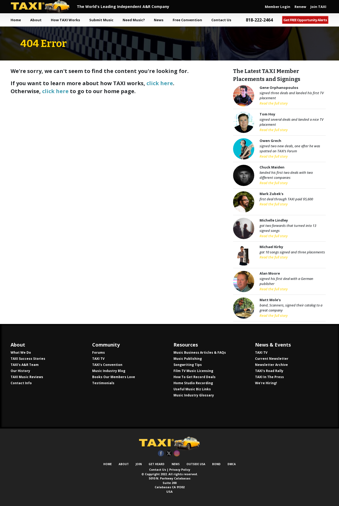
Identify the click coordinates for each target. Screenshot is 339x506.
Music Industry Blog (108, 371)
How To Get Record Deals (194, 377)
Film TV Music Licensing (193, 371)
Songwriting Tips (187, 364)
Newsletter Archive (271, 364)
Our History (20, 371)
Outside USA (195, 464)
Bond (216, 464)
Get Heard (156, 464)
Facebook (161, 453)
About (124, 464)
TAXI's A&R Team (25, 364)
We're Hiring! (266, 383)
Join (139, 464)
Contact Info (21, 383)
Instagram (176, 453)
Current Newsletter (271, 358)
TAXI (44, 6)
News (176, 464)
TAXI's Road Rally (269, 371)
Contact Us (157, 470)
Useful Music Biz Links (192, 389)
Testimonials (103, 383)
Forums (98, 352)
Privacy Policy (179, 470)
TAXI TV (98, 358)
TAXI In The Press (269, 377)
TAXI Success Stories (28, 358)
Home (16, 20)
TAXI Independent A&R (169, 443)
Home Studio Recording (193, 383)
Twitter (169, 453)
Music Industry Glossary (193, 395)
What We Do (21, 352)
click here (159, 83)
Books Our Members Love (113, 377)
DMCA (232, 464)
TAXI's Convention (107, 364)
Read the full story (274, 103)
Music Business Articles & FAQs (199, 352)
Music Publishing (187, 358)
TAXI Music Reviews (27, 377)
